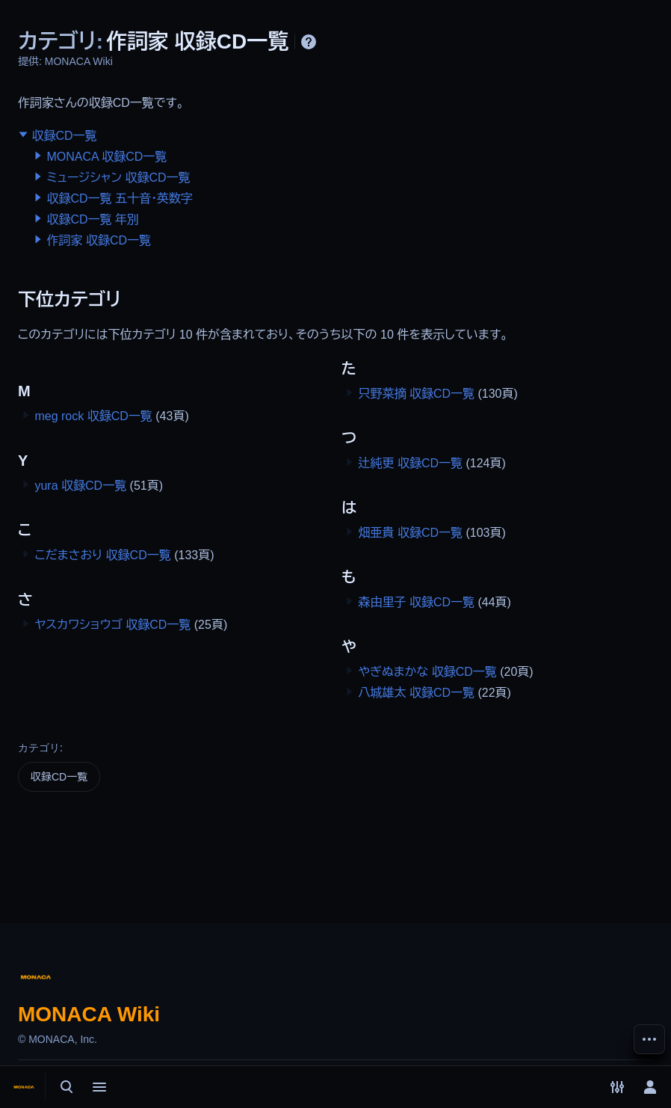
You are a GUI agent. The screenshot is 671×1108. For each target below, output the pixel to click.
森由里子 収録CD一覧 (416, 602)
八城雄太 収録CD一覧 (416, 692)
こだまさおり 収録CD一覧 (102, 555)
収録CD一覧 (63, 135)
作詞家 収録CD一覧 (98, 240)
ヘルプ (308, 41)
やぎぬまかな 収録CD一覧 (427, 671)
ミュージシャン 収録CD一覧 (118, 177)
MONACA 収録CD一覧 (106, 156)
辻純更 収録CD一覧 (410, 463)
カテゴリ (39, 748)
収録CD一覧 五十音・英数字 (119, 198)
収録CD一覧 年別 (92, 219)
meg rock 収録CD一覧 (93, 416)
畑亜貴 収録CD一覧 (410, 532)
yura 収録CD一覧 (80, 485)
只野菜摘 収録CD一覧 (416, 393)
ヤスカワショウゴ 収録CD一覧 (112, 624)
